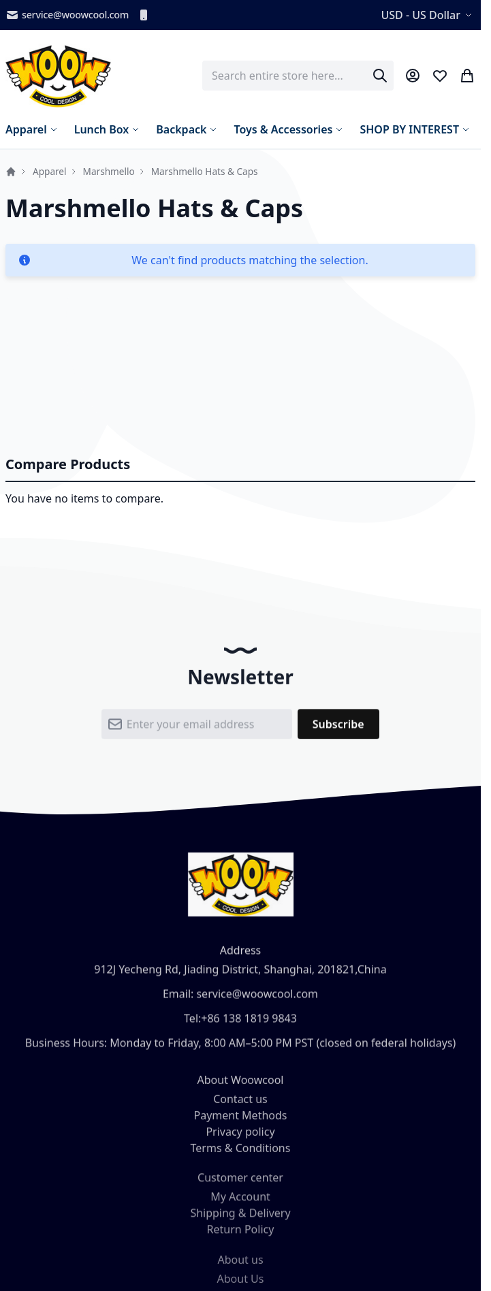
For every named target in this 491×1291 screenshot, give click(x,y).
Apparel (50, 171)
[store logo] (58, 76)
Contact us (240, 1105)
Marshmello (109, 171)
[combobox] (298, 76)
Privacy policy (240, 1138)
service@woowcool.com (67, 15)
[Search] (380, 75)
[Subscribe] (338, 729)
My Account (240, 1205)
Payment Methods (240, 1122)
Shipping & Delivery (240, 1222)
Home (10, 171)
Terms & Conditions (241, 1154)
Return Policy (240, 1238)
